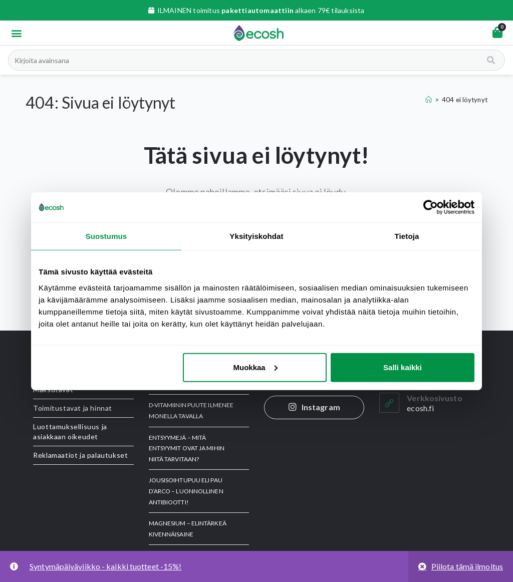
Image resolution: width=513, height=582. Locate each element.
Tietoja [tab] (407, 236)
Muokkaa (255, 367)
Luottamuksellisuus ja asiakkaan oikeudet (70, 431)
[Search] (491, 60)
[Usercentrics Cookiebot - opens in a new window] (430, 207)
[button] (16, 33)
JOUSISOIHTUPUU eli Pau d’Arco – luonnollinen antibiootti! (186, 490)
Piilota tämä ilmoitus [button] (467, 566)
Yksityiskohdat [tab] (256, 236)
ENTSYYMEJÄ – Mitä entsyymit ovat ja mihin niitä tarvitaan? (186, 448)
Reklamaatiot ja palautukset (80, 455)
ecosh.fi (420, 408)
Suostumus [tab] (106, 236)
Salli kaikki (402, 367)
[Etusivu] (428, 100)
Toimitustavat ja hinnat (72, 408)
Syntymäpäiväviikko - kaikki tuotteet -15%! (105, 566)
